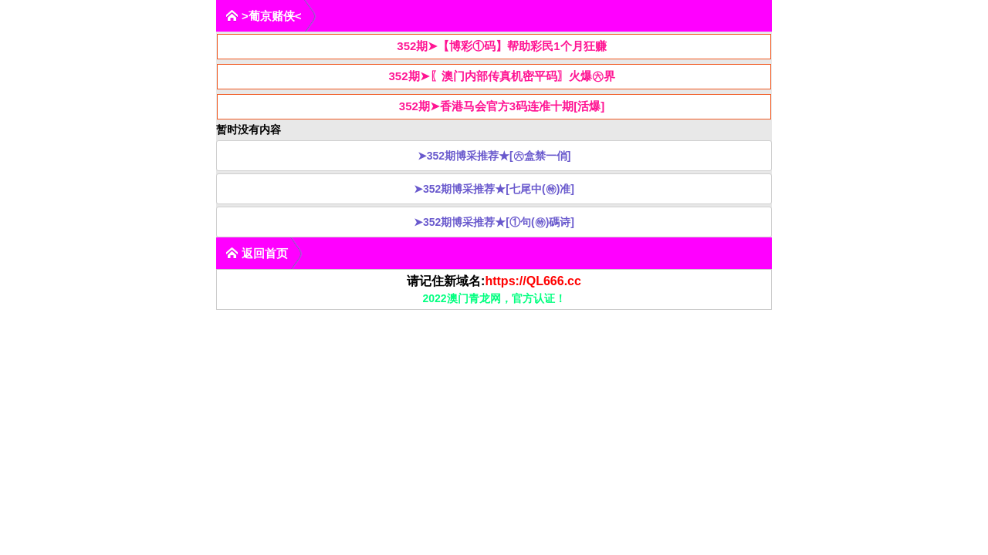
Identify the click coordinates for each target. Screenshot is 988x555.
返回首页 (256, 253)
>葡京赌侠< (263, 16)
